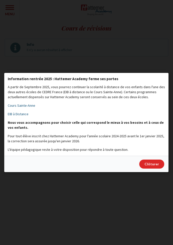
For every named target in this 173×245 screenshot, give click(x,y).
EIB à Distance (18, 114)
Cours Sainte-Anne (21, 105)
